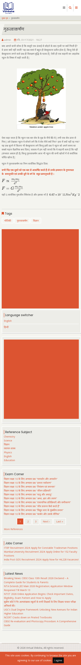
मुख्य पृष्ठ (5, 18)
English (8, 320)
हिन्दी (6, 327)
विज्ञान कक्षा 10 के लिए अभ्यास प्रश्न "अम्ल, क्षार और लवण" (30, 498)
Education (9, 460)
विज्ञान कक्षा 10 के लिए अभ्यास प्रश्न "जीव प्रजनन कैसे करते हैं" (32, 506)
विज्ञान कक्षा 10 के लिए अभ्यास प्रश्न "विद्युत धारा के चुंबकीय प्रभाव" (33, 510)
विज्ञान (36, 220)
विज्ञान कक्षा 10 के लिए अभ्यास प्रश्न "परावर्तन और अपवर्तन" (31, 478)
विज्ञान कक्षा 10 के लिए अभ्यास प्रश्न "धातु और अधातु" (28, 494)
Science (8, 440)
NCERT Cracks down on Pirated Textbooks (28, 617)
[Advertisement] (39, 268)
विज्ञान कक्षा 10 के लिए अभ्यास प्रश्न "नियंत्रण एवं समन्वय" (29, 486)
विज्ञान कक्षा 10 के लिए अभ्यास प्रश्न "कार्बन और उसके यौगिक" (32, 514)
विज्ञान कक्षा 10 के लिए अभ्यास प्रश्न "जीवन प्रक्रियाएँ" (27, 490)
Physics (8, 452)
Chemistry (9, 436)
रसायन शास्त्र (9, 448)
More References (13, 529)
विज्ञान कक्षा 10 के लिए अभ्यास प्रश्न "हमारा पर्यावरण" (28, 482)
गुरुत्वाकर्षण (22, 220)
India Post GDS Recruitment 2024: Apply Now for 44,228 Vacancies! (41, 559)
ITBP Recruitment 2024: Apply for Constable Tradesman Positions (41, 547)
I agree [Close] (58, 661)
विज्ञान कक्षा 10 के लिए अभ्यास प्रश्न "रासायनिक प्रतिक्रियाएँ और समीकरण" (37, 502)
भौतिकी (7, 220)
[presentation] (11, 180)
